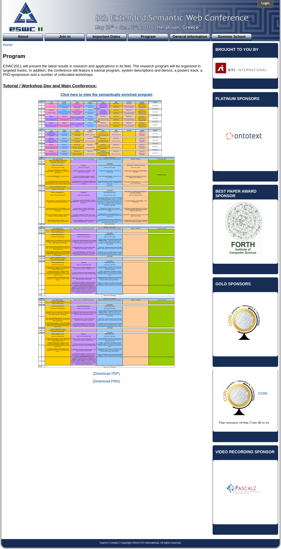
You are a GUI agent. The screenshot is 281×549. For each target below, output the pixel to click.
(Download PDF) (106, 373)
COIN (262, 393)
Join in (64, 36)
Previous (211, 129)
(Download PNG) (106, 381)
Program (148, 36)
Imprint (104, 542)
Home (7, 45)
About (23, 36)
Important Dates (106, 36)
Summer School (231, 36)
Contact (114, 542)
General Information (190, 36)
